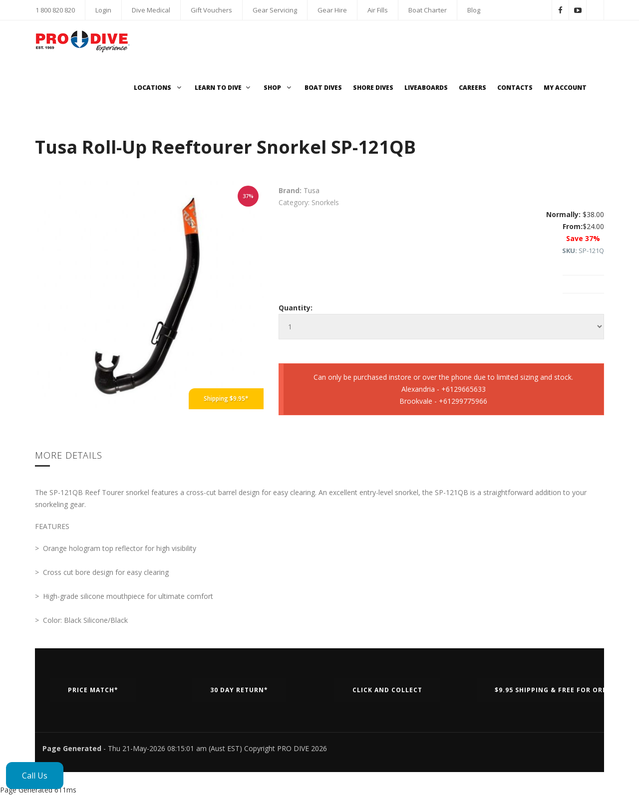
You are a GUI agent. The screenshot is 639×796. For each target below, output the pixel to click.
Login (103, 9)
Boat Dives (323, 87)
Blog (473, 9)
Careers (472, 87)
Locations (159, 87)
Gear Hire (332, 9)
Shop (279, 87)
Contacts (515, 87)
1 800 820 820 (55, 9)
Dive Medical (151, 9)
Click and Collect (387, 690)
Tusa (312, 190)
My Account (565, 87)
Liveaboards (426, 87)
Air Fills (377, 9)
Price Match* (93, 690)
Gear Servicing (275, 9)
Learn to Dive (224, 87)
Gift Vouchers (211, 9)
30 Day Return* (239, 690)
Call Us (34, 775)
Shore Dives (373, 87)
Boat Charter (427, 9)
